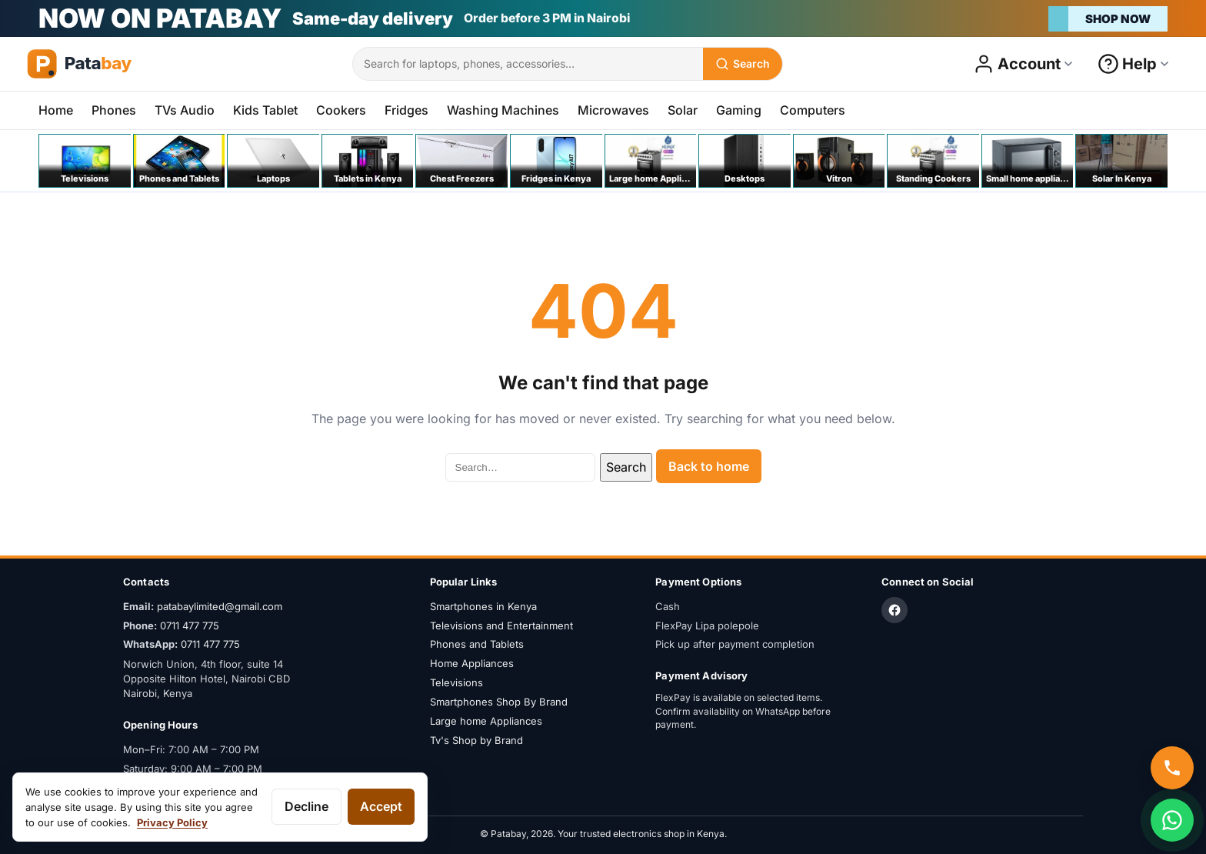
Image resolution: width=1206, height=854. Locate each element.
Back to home (708, 466)
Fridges (406, 110)
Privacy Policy (172, 822)
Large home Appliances (486, 721)
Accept (381, 806)
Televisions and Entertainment (501, 625)
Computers (812, 110)
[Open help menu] (1134, 64)
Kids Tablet (265, 110)
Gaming (738, 110)
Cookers (341, 110)
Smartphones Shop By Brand (499, 702)
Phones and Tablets (477, 644)
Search (626, 467)
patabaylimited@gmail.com (219, 606)
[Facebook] (894, 610)
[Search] (742, 64)
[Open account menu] (1024, 64)
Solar (683, 110)
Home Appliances (472, 663)
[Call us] (1172, 767)
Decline (306, 806)
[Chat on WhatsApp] (1172, 820)
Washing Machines (503, 110)
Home (55, 110)
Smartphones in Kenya (483, 606)
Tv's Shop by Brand (476, 740)
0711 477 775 (189, 625)
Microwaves (613, 110)
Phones (114, 110)
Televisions (456, 682)
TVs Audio (185, 110)
